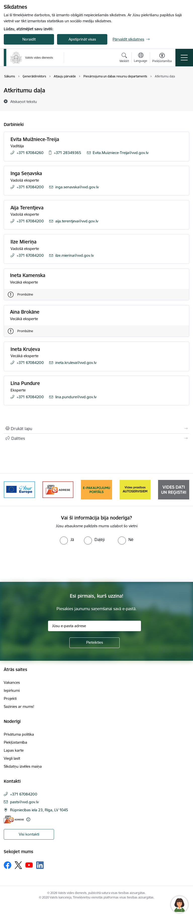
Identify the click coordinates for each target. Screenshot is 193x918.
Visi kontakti (29, 834)
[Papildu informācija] (28, 819)
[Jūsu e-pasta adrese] (94, 626)
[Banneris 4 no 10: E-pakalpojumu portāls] (96, 489)
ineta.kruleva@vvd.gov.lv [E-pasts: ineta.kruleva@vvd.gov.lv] (75, 362)
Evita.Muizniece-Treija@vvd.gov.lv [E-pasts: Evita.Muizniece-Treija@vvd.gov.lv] (121, 152)
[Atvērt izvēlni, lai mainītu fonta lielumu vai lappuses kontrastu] (162, 58)
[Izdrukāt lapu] (96, 428)
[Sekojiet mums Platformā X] (18, 865)
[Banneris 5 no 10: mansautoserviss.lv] (135, 489)
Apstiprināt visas (82, 39)
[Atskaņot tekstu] (23, 101)
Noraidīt (29, 39)
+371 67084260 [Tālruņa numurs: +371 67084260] (30, 152)
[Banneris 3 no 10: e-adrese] (58, 489)
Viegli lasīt (12, 758)
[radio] (67, 540)
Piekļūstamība (15, 742)
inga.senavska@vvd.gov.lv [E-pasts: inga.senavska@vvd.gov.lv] (77, 187)
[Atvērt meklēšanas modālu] (124, 58)
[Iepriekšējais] (9, 489)
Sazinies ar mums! (19, 706)
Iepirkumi (12, 690)
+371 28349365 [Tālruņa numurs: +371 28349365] (67, 152)
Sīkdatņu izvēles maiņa (23, 766)
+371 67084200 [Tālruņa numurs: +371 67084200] (30, 187)
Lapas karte (14, 750)
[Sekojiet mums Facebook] (7, 865)
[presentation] (42, 563)
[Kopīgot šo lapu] (96, 438)
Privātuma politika (19, 734)
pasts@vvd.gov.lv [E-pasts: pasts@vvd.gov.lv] (24, 802)
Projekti (10, 698)
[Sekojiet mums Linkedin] (40, 865)
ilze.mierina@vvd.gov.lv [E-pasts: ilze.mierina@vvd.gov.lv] (74, 255)
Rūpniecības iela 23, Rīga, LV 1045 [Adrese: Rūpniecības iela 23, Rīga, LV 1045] (39, 810)
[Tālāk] (183, 489)
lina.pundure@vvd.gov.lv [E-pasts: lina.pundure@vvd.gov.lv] (75, 397)
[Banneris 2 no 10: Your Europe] (19, 489)
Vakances (12, 682)
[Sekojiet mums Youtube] (29, 865)
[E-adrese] (14, 819)
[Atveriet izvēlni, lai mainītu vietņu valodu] (140, 58)
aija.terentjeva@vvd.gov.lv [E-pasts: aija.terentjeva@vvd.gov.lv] (76, 221)
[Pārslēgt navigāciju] (184, 57)
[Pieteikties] (94, 642)
